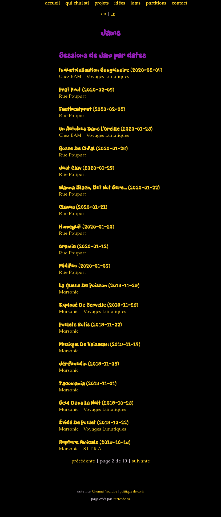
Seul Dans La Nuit (96, 403)
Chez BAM (70, 76)
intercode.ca (121, 499)
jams (135, 3)
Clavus (83, 207)
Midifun (84, 266)
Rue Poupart (72, 96)
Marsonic (68, 292)
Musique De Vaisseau (99, 344)
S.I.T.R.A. (92, 449)
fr (113, 13)
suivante (141, 461)
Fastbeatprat (92, 109)
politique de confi (132, 491)
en (103, 13)
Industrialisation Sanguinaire (110, 70)
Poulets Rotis (90, 324)
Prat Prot (86, 89)
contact (179, 3)
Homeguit (86, 227)
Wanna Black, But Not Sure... (109, 187)
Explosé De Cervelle (98, 305)
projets (101, 3)
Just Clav (86, 168)
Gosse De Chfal (93, 148)
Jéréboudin (89, 364)
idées (119, 3)
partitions (156, 3)
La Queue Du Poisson (99, 285)
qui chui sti (77, 3)
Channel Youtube (104, 491)
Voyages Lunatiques (107, 76)
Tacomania (87, 383)
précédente (83, 461)
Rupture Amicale (94, 442)
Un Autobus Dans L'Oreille (105, 129)
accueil (52, 3)
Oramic (83, 246)
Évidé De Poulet (93, 422)
